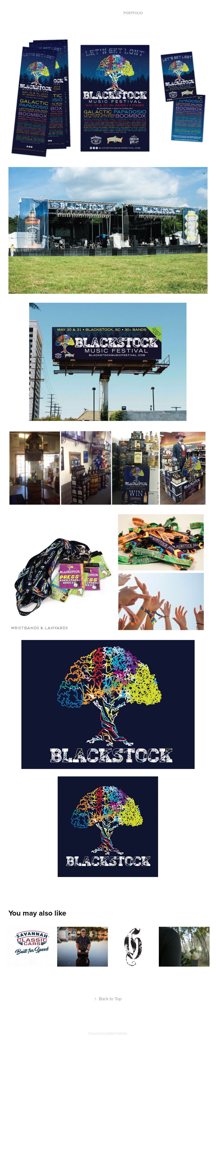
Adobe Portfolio (116, 1033)
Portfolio (133, 12)
